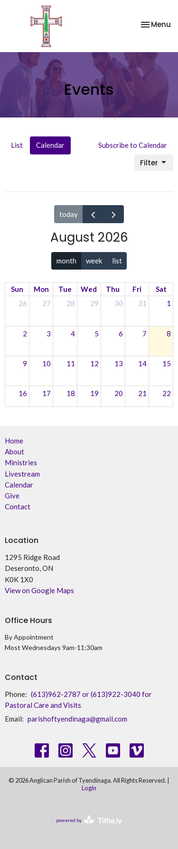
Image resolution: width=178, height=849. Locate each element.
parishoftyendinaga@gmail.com (77, 718)
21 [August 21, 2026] (142, 393)
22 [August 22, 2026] (166, 393)
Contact (17, 506)
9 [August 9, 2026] (25, 363)
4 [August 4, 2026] (73, 333)
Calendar (50, 145)
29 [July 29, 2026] (94, 303)
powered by (89, 820)
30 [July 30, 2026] (118, 303)
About (14, 451)
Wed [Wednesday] (89, 289)
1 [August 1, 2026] (169, 303)
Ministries (21, 462)
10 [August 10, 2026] (46, 363)
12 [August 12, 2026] (94, 363)
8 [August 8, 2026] (169, 333)
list (117, 260)
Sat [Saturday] (161, 289)
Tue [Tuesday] (65, 289)
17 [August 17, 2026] (46, 393)
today (68, 214)
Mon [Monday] (41, 289)
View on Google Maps (39, 590)
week (94, 260)
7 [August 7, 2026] (144, 333)
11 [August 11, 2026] (70, 363)
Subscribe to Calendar (132, 145)
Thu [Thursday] (113, 289)
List (17, 145)
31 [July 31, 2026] (142, 303)
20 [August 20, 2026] (118, 393)
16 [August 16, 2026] (23, 393)
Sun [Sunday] (17, 289)
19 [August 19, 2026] (94, 393)
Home (14, 440)
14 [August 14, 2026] (142, 363)
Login (89, 788)
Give (12, 495)
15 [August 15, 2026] (166, 363)
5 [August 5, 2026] (96, 333)
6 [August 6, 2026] (121, 333)
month (66, 260)
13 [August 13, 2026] (118, 363)
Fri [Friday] (136, 289)
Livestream (22, 474)
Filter (154, 163)
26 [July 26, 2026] (23, 303)
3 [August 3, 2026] (49, 333)
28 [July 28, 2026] (70, 303)
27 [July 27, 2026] (46, 303)
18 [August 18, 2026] (70, 393)
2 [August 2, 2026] (25, 333)
